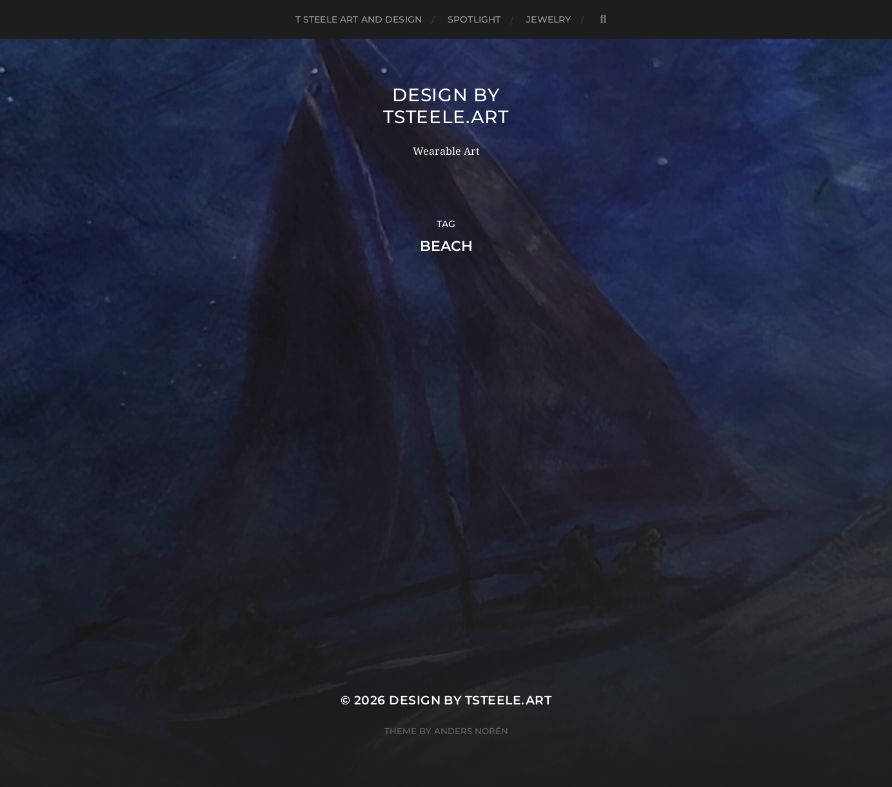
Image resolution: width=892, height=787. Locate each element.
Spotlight (474, 19)
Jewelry (548, 19)
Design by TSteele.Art (446, 106)
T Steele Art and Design (358, 19)
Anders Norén (471, 731)
